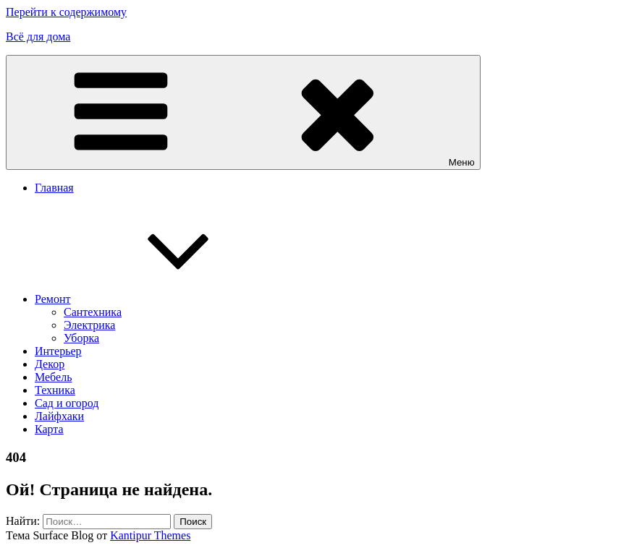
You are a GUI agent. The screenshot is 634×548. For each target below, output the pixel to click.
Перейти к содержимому (66, 12)
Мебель (53, 377)
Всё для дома (38, 36)
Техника (55, 390)
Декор (49, 364)
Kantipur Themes (150, 535)
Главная (54, 187)
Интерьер (58, 351)
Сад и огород (66, 403)
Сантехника (93, 312)
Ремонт (161, 299)
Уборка (81, 338)
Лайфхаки (59, 416)
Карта (49, 429)
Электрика (89, 325)
